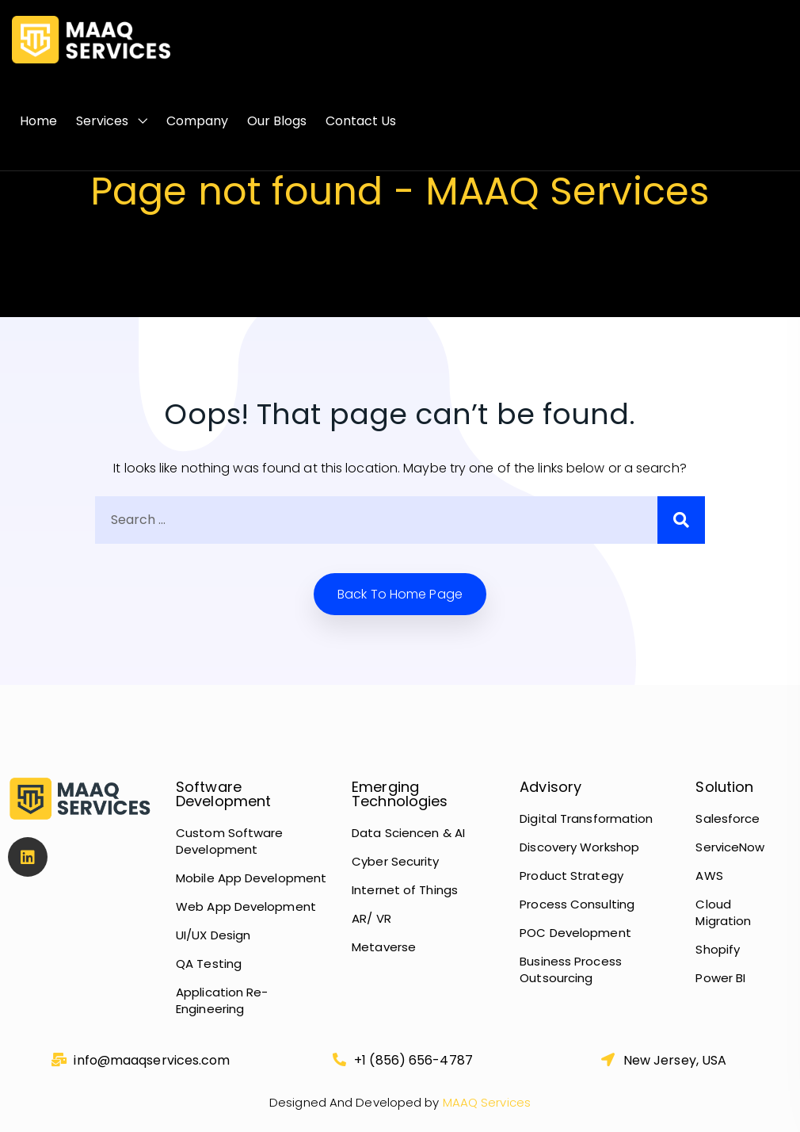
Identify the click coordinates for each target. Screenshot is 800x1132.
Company (197, 121)
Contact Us (361, 121)
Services (102, 121)
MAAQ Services (485, 1102)
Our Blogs (277, 121)
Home (38, 121)
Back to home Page (400, 594)
